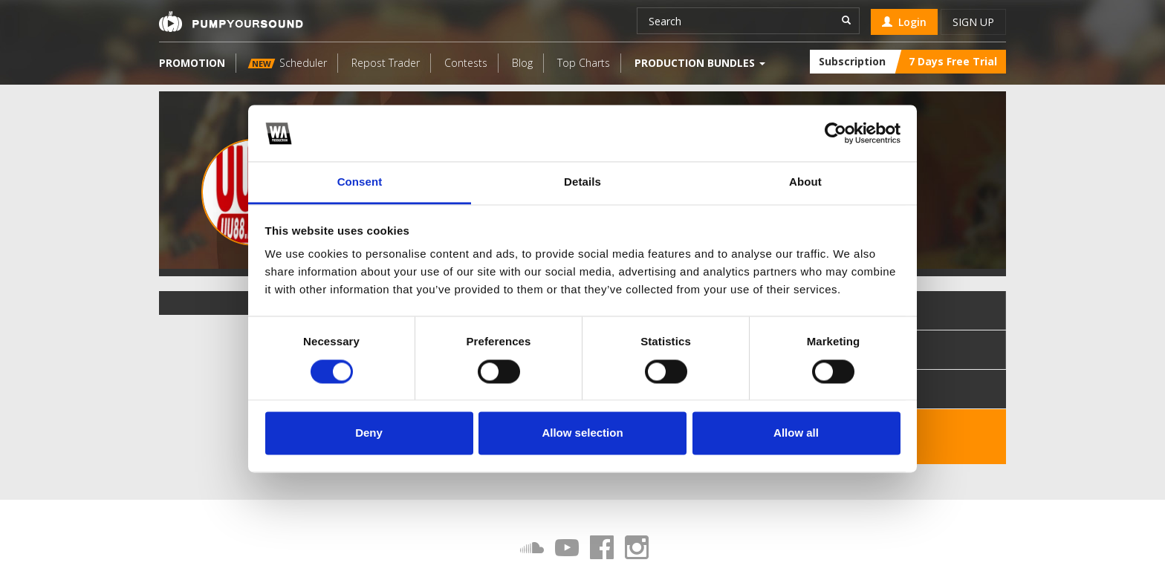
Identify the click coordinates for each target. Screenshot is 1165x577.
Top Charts (583, 63)
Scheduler (287, 63)
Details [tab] (582, 182)
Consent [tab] (360, 182)
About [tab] (805, 182)
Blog (522, 63)
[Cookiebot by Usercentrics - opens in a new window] (835, 133)
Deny (369, 433)
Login (904, 22)
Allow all (796, 433)
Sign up (973, 22)
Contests (465, 63)
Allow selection (582, 433)
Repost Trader (385, 63)
